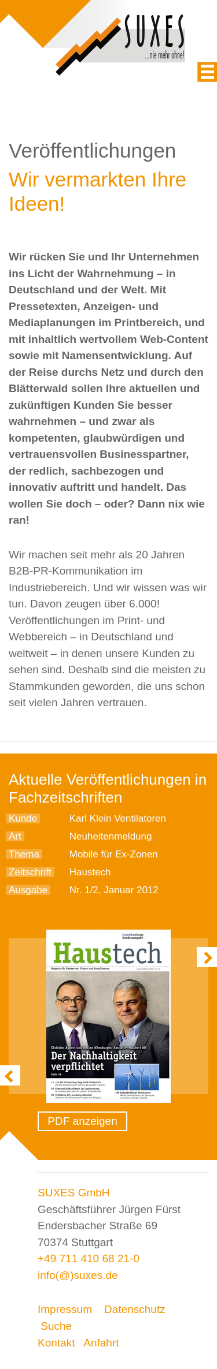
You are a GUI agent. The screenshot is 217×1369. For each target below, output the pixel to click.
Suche (56, 1326)
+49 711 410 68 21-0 (88, 1258)
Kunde (23, 818)
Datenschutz (134, 1309)
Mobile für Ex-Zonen (113, 854)
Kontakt (56, 1343)
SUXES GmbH (74, 1193)
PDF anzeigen (82, 1121)
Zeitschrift (30, 872)
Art (15, 836)
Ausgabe (28, 890)
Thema (24, 854)
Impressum (65, 1309)
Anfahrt (101, 1343)
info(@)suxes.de (78, 1275)
